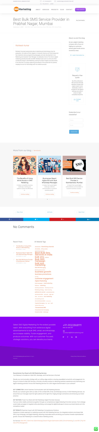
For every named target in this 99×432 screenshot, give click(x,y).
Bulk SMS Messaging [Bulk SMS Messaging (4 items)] (40, 267)
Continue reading (25, 194)
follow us (46, 3)
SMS (53, 27)
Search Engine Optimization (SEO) (53, 420)
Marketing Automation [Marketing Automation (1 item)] (39, 287)
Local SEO (77, 420)
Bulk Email (30, 420)
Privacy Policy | (74, 356)
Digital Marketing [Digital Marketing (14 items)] (41, 281)
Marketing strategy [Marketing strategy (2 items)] (39, 289)
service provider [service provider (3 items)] (39, 294)
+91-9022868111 (47, 1)
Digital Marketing (37, 27)
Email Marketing (68, 420)
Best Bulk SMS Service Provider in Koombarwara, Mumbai (74, 180)
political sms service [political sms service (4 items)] (40, 292)
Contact (69, 9)
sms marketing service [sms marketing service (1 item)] (39, 298)
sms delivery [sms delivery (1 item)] (40, 296)
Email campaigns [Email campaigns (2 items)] (39, 283)
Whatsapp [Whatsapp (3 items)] (45, 312)
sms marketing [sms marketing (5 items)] (48, 296)
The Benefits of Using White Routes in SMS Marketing (25, 180)
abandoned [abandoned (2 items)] (37, 246)
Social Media (58, 27)
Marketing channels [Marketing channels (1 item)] (49, 287)
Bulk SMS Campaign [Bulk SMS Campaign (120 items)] (40, 260)
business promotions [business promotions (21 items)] (43, 274)
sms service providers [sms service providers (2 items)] (40, 301)
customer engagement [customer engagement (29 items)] (44, 279)
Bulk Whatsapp (38, 420)
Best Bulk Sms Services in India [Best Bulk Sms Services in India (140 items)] (43, 254)
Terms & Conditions (81, 356)
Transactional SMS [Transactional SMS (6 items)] (40, 307)
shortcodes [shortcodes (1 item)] (46, 294)
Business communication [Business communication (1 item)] (40, 269)
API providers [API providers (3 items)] (44, 248)
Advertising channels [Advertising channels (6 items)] (47, 246)
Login (51, 3)
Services (46, 9)
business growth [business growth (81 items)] (43, 272)
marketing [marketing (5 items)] (42, 285)
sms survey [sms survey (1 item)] (48, 301)
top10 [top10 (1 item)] (52, 303)
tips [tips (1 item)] (46, 303)
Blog (62, 9)
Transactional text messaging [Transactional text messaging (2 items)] (42, 309)
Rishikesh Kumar (22, 45)
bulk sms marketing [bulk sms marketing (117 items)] (40, 264)
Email (44, 27)
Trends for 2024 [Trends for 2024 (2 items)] (38, 312)
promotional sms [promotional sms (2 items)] (50, 292)
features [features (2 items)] (37, 285)
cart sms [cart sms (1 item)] (36, 276)
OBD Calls (48, 27)
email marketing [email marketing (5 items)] (48, 283)
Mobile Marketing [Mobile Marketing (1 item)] (48, 289)
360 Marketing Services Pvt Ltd (22, 356)
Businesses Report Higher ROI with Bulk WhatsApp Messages (49, 180)
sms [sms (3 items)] (36, 296)
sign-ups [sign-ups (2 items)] (51, 294)
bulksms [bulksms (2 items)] (47, 257)
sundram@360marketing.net (65, 1)
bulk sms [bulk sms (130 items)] (39, 257)
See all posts (37, 150)
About (38, 9)
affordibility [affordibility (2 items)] (37, 248)
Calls (31, 27)
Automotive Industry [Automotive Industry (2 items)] (40, 251)
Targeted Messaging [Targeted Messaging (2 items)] (40, 303)
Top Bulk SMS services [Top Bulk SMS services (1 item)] (39, 305)
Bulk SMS (27, 27)
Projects (54, 9)
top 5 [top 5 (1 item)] (49, 303)
